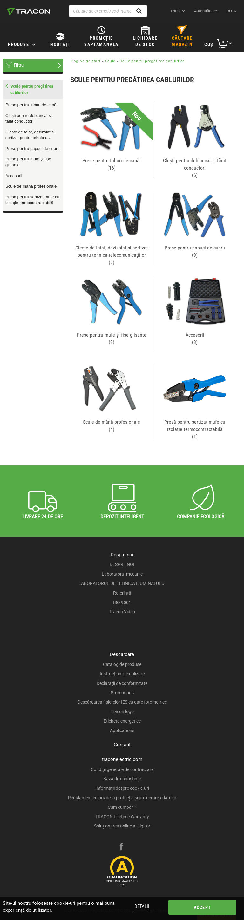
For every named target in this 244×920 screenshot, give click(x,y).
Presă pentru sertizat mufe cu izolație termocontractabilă (32, 200)
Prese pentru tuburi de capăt (31, 104)
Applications (122, 730)
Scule (110, 61)
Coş (209, 44)
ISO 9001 (122, 602)
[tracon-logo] (28, 11)
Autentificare (205, 11)
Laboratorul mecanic (122, 573)
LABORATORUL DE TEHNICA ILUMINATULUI (122, 583)
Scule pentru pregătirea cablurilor (152, 61)
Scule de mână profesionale (31, 186)
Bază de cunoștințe (122, 778)
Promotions (122, 692)
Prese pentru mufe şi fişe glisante (28, 162)
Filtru (19, 65)
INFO (175, 11)
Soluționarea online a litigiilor (122, 825)
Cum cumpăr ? (122, 807)
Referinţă (122, 592)
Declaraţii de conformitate (122, 683)
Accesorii (13, 175)
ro (229, 11)
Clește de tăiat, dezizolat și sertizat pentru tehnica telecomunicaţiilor (30, 135)
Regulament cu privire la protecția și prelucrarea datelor (122, 797)
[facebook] (121, 847)
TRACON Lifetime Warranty (122, 816)
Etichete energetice (122, 721)
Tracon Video (122, 611)
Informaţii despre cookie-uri (122, 788)
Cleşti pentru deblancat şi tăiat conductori (28, 118)
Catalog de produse (122, 664)
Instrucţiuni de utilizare (122, 673)
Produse (18, 44)
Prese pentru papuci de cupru (32, 148)
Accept (202, 907)
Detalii (141, 906)
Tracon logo (122, 711)
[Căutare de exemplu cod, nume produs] (108, 11)
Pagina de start (86, 61)
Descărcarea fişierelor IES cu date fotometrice (122, 701)
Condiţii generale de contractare (122, 769)
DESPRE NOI (122, 564)
